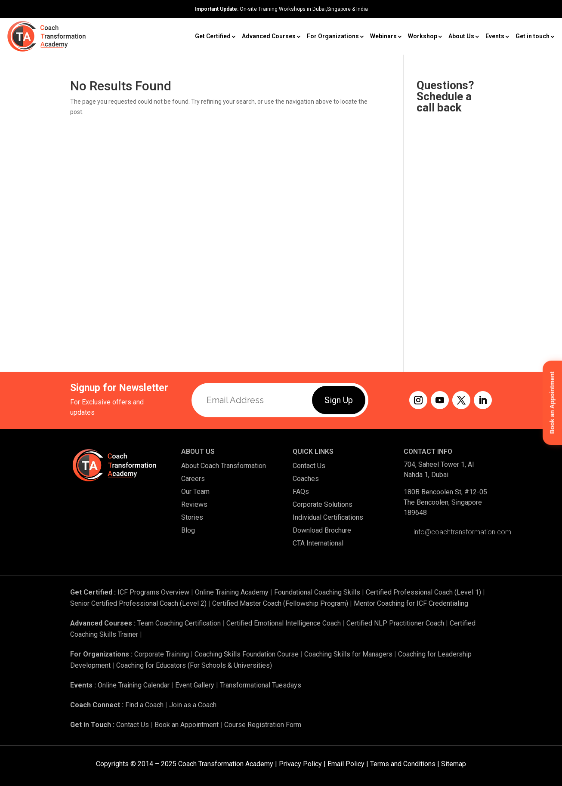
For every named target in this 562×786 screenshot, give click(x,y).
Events (494, 36)
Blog (188, 530)
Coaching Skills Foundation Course (247, 654)
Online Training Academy (232, 592)
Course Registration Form (262, 725)
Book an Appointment (186, 725)
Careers (193, 479)
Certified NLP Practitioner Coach (395, 623)
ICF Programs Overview (153, 592)
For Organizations (333, 36)
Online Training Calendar (134, 685)
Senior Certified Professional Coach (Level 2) (139, 603)
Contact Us (309, 466)
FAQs (301, 491)
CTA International (318, 543)
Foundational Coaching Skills (317, 592)
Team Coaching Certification (179, 623)
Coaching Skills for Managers (348, 654)
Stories (192, 517)
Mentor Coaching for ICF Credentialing (411, 603)
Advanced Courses (269, 36)
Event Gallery (194, 685)
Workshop (422, 36)
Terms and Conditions (402, 764)
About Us (461, 36)
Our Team (195, 491)
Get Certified (213, 36)
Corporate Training (161, 654)
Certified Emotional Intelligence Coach (283, 623)
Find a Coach (144, 705)
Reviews (194, 504)
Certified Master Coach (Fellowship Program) (280, 603)
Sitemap (453, 764)
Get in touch (533, 36)
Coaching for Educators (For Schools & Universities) (194, 665)
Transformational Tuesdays (260, 685)
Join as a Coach (192, 705)
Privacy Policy (300, 764)
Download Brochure (322, 530)
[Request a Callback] (454, 225)
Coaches (306, 479)
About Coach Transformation (223, 466)
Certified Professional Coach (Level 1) (423, 592)
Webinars (383, 36)
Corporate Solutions (322, 504)
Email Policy (345, 764)
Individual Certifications (328, 517)
